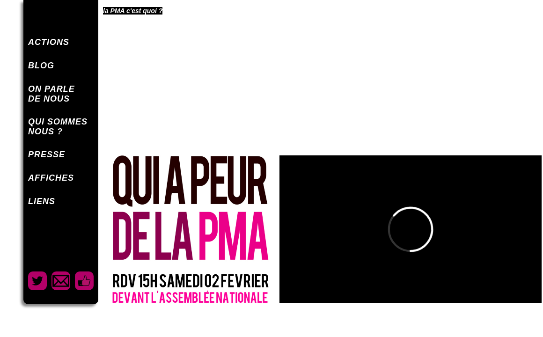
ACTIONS (48, 42)
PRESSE (46, 154)
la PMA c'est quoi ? (132, 11)
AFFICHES (51, 178)
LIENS (41, 201)
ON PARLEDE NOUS (51, 93)
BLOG (41, 65)
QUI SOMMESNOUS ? (58, 126)
